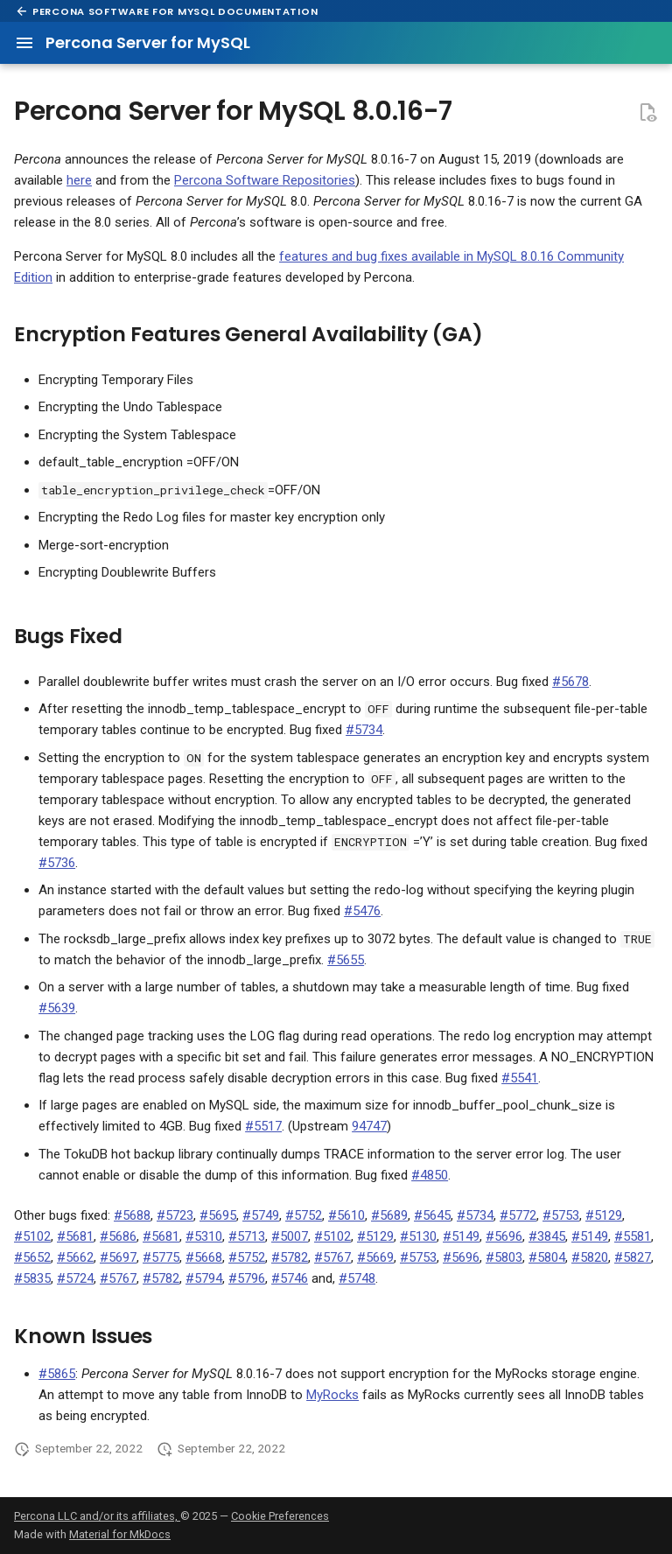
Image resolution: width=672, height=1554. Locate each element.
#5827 (632, 1257)
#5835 (32, 1278)
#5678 (570, 682)
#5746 (289, 1278)
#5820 (589, 1257)
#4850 (429, 1175)
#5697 (118, 1257)
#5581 (632, 1236)
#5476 (362, 911)
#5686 (118, 1236)
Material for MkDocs (120, 1534)
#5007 (289, 1236)
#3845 (546, 1236)
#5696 (504, 1236)
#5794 (204, 1278)
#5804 (546, 1257)
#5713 (246, 1236)
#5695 (218, 1215)
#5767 (332, 1257)
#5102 (32, 1236)
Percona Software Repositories (264, 180)
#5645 (432, 1215)
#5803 (504, 1257)
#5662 (75, 1257)
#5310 (204, 1236)
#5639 (56, 1008)
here (79, 180)
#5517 (263, 1126)
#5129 (603, 1215)
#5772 (518, 1215)
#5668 (204, 1257)
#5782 (289, 1257)
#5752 (303, 1215)
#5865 (56, 1374)
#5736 (56, 863)
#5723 (175, 1215)
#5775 (161, 1257)
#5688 (132, 1215)
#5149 (461, 1236)
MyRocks (332, 1395)
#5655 (345, 960)
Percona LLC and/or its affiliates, (97, 1515)
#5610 (346, 1215)
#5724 (75, 1278)
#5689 (389, 1215)
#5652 (32, 1257)
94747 (369, 1126)
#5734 (364, 730)
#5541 (519, 1078)
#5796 (246, 1278)
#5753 (560, 1215)
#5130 (418, 1236)
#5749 (260, 1215)
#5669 (375, 1257)
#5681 (75, 1236)
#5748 (357, 1278)
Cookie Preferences (280, 1515)
